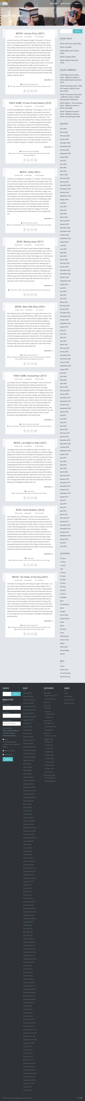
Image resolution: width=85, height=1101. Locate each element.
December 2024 (65, 185)
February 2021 (64, 348)
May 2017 (63, 507)
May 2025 (63, 168)
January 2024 (64, 224)
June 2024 (63, 206)
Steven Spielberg (32, 359)
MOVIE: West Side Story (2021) (30, 306)
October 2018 (64, 447)
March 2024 (64, 217)
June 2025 (63, 164)
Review (39, 86)
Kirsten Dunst (34, 627)
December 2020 (65, 355)
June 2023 (63, 249)
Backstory (26, 357)
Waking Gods (47, 290)
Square (18, 1098)
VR (34, 155)
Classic (31, 357)
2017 (21, 290)
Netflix (15, 629)
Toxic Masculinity (36, 629)
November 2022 (65, 274)
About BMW (53, 3)
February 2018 (64, 475)
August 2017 (64, 497)
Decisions (34, 225)
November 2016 (65, 529)
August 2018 (64, 454)
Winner (36, 223)
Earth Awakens (19, 560)
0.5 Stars (63, 558)
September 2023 (65, 238)
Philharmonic (64, 636)
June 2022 (63, 291)
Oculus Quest (19, 153)
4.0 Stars (24, 355)
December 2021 (65, 313)
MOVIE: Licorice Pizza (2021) (30, 33)
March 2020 (64, 387)
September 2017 (65, 493)
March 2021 (64, 344)
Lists (45, 706)
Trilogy (48, 560)
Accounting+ (23, 426)
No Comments (40, 36)
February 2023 (64, 263)
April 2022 (63, 299)
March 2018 (64, 472)
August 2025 (64, 157)
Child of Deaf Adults (16, 225)
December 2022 (65, 270)
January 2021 (64, 352)
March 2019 (64, 429)
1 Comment (40, 310)
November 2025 (65, 146)
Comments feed (65, 673)
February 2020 (64, 391)
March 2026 (64, 132)
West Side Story (39, 359)
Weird (49, 86)
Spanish (25, 359)
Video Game (29, 151)
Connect (77, 3)
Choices (23, 225)
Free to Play (64, 615)
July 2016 (63, 543)
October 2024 (64, 192)
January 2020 (64, 394)
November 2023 (65, 231)
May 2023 (63, 253)
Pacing (24, 153)
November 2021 (65, 316)
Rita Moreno (48, 357)
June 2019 (63, 419)
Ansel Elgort (15, 357)
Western (43, 629)
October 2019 (64, 405)
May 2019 (63, 422)
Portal (28, 153)
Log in (62, 666)
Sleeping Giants (33, 290)
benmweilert (29, 36)
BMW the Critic (65, 3)
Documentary (64, 604)
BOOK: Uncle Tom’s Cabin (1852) (70, 44)
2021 (14, 86)
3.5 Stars (24, 84)
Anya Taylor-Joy (20, 493)
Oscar (36, 84)
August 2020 (64, 369)
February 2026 (64, 136)
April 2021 (63, 341)
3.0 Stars (24, 625)
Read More (48, 80)
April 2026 (63, 129)
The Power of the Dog (26, 629)
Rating (62, 643)
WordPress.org (65, 677)
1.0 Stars (63, 562)
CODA (27, 225)
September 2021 (65, 323)
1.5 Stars (63, 565)
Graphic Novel (64, 619)
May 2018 (63, 465)
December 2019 (65, 398)
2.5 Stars (12, 290)
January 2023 (64, 267)
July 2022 (63, 288)
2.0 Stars (63, 573)
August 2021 (64, 327)
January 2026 (64, 139)
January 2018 (64, 479)
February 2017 (64, 518)
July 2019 (63, 415)
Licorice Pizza (19, 86)
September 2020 (65, 366)
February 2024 (64, 221)
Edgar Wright (27, 493)
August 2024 (64, 199)
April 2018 (63, 468)
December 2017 (65, 482)
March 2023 (64, 260)
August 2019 (64, 412)
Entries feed (64, 670)
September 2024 (65, 196)
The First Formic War (41, 560)
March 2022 (64, 302)
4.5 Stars (23, 151)
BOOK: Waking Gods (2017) (30, 241)
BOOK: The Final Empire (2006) (70, 117)
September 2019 (65, 408)
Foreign (62, 611)
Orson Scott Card (28, 560)
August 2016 (64, 539)
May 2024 (63, 210)
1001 (61, 569)
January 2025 (64, 182)
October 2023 (64, 235)
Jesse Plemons (27, 627)
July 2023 (63, 245)
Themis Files (40, 290)
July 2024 (63, 203)
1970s (10, 86)
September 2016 (65, 536)
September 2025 (65, 153)
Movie (28, 84)
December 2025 (65, 143)
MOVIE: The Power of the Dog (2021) (30, 577)
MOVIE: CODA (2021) (30, 172)
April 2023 (63, 256)
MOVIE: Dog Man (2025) (68, 57)
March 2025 (64, 175)
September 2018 (65, 451)
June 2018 (63, 461)
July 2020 (63, 373)
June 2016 (63, 546)
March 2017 (64, 514)
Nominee (32, 84)
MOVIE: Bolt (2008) (66, 108)
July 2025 (63, 161)
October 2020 (64, 362)
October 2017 (64, 490)
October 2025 (64, 150)
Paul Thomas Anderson (31, 86)
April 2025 (63, 171)
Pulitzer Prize (64, 640)
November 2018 (65, 444)
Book (16, 290)
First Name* (7, 705)
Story (35, 153)
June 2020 (63, 376)
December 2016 (65, 525)
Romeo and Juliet (19, 359)
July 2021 (63, 330)
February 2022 (64, 306)
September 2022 (65, 281)
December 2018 (65, 440)
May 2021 (63, 337)
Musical (39, 357)
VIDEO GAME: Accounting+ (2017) (30, 375)
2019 (11, 153)
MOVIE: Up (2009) (65, 47)
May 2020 (63, 380)
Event (62, 608)
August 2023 (64, 242)
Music (42, 225)
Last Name (6, 712)
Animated (63, 597)
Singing (49, 225)
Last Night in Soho (35, 493)
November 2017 (65, 486)
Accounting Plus (15, 426)
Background (21, 357)
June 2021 (63, 334)
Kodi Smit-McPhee (42, 627)
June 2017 (63, 504)
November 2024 (65, 189)
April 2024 (63, 214)
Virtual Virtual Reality (28, 155)
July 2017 (63, 500)
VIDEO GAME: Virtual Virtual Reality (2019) (30, 103)
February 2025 (64, 178)
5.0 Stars (25, 223)
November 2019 (65, 401)
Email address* (7, 720)
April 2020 (63, 383)
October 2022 (64, 277)
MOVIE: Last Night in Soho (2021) (30, 443)
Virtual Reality (35, 151)
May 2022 (63, 295)
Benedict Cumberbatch (18, 627)
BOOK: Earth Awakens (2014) (30, 510)
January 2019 (64, 437)
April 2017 (63, 511)
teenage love (44, 86)
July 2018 (63, 458)
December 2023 (65, 228)
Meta (14, 153)
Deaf (30, 225)
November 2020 (65, 359)
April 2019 (63, 426)
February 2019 (64, 433)
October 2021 (64, 320)
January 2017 (64, 521)
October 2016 (64, 532)
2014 (11, 560)
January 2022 (64, 309)
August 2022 (64, 284)
